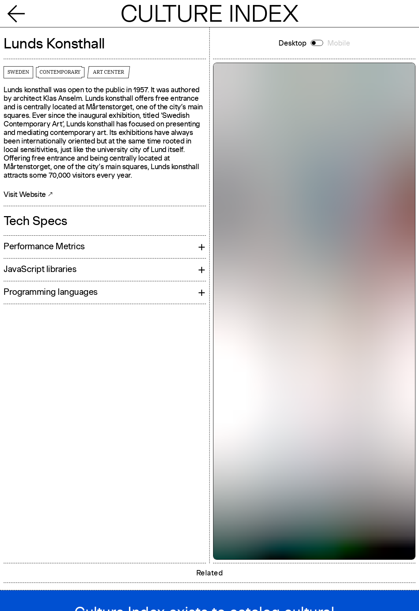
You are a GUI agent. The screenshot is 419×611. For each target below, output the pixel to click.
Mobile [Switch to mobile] (338, 43)
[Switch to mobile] (317, 43)
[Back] (19, 13)
